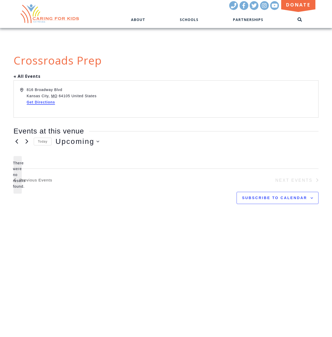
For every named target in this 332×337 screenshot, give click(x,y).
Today (42, 141)
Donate (298, 5)
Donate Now (39, 295)
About (138, 19)
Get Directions (41, 102)
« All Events (26, 76)
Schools (189, 19)
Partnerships (248, 19)
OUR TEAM (27, 264)
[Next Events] (27, 141)
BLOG (22, 279)
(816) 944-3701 (300, 293)
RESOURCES (28, 271)
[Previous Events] (16, 141)
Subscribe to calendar (274, 198)
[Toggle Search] (300, 20)
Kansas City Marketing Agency (283, 300)
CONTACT (27, 286)
